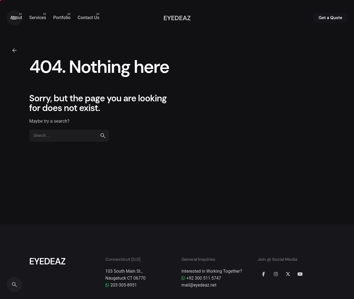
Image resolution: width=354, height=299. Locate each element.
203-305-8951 (121, 285)
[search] (103, 136)
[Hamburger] (14, 18)
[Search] (14, 284)
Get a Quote (330, 17)
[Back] (14, 50)
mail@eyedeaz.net (199, 285)
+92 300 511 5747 (201, 278)
